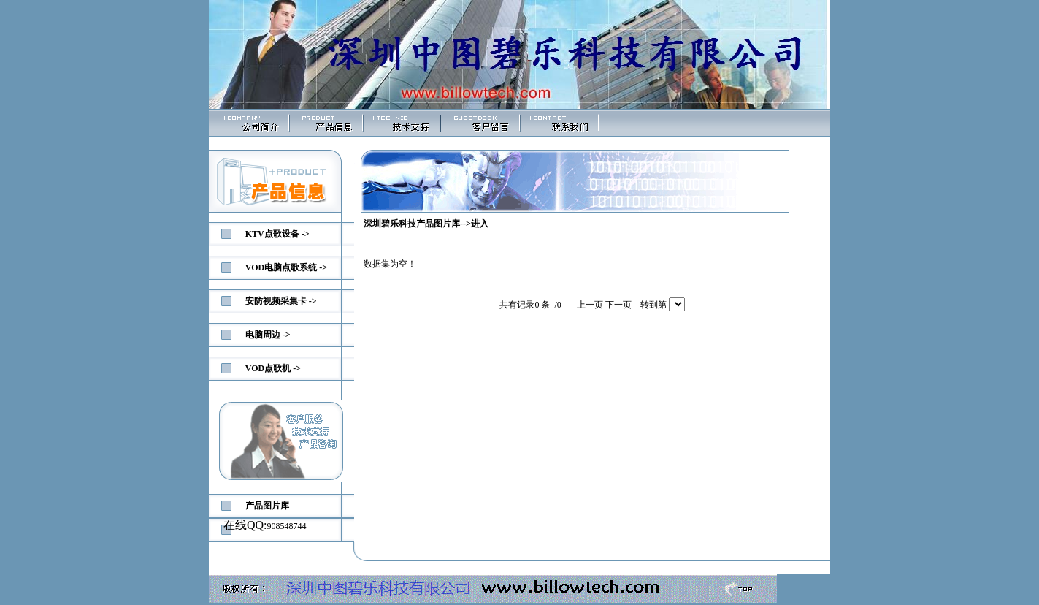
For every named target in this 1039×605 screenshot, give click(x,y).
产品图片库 (267, 506)
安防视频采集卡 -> (281, 301)
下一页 (618, 305)
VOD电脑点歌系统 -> (286, 267)
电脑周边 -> (268, 335)
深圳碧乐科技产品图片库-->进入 (426, 223)
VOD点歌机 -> (273, 368)
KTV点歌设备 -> (277, 234)
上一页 (590, 305)
